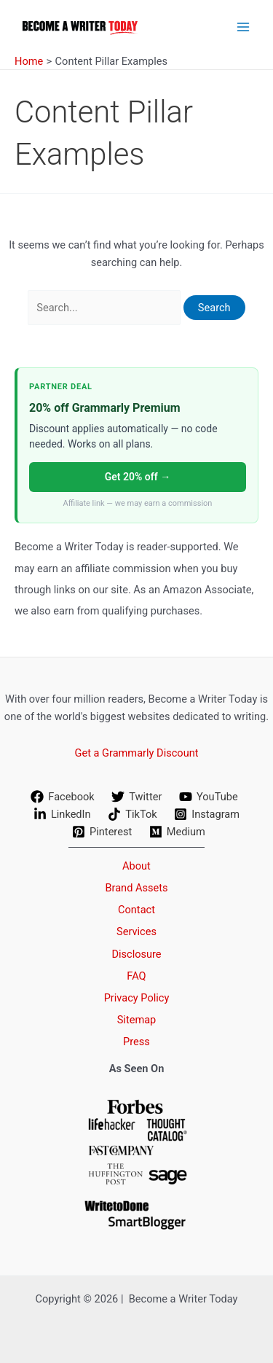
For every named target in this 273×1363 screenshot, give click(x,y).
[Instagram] (206, 814)
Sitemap (137, 1019)
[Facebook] (63, 796)
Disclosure (136, 954)
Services (136, 931)
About (136, 865)
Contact (136, 909)
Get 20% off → (137, 477)
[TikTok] (132, 814)
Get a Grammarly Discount (136, 752)
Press (136, 1041)
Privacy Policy (137, 997)
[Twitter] (137, 796)
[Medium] (177, 831)
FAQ (136, 976)
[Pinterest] (102, 831)
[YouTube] (208, 796)
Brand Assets (136, 887)
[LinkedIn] (62, 814)
